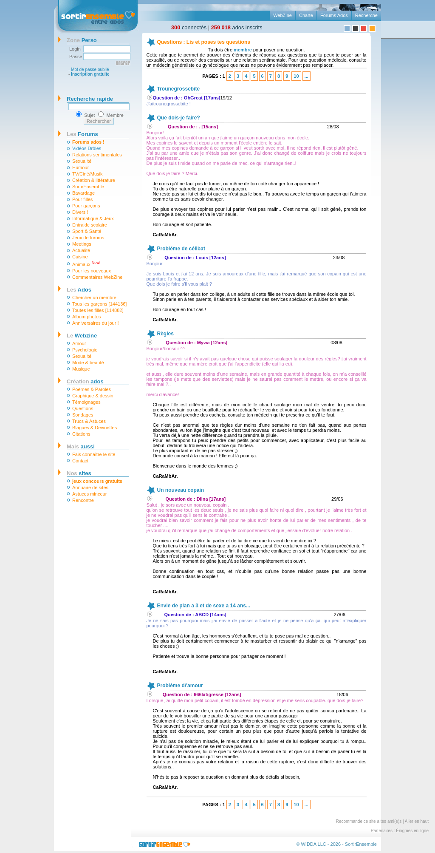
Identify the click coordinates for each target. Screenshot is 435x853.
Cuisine (80, 256)
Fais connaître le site (94, 454)
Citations (81, 433)
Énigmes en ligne (412, 830)
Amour (79, 343)
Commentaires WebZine (97, 277)
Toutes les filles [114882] (97, 310)
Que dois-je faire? (178, 118)
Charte (306, 15)
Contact (80, 460)
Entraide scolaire (89, 224)
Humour (80, 167)
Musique (81, 368)
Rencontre (83, 500)
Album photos (86, 316)
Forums (82, 134)
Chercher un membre (94, 297)
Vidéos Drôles (86, 148)
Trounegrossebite (178, 89)
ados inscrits (237, 27)
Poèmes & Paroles (91, 389)
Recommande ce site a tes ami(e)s (369, 821)
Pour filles (82, 199)
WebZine (282, 15)
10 (296, 76)
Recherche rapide (90, 99)
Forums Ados (334, 15)
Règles (165, 334)
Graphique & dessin (92, 395)
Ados (79, 289)
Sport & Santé (87, 231)
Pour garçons (86, 205)
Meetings (81, 244)
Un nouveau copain (180, 490)
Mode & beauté (88, 362)
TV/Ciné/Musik (87, 173)
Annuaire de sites (90, 487)
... (306, 76)
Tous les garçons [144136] (99, 303)
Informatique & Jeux (93, 218)
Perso (82, 40)
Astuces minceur (89, 493)
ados (85, 381)
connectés (188, 27)
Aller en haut (417, 821)
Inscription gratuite (90, 74)
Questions (82, 408)
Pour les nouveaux (91, 270)
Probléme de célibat (181, 249)
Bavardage (83, 193)
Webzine (82, 335)
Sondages (82, 414)
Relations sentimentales (97, 154)
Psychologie (84, 349)
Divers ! (80, 212)
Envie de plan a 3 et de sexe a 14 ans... (203, 606)
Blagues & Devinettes (94, 427)
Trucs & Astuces (89, 421)
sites (79, 473)
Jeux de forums (88, 237)
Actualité (81, 250)
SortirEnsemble (88, 186)
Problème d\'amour (180, 686)
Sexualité (81, 161)
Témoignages (86, 402)
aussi (81, 446)
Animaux (86, 264)
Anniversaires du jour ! (95, 323)
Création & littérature (93, 180)
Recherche (366, 15)
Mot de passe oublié (90, 69)
